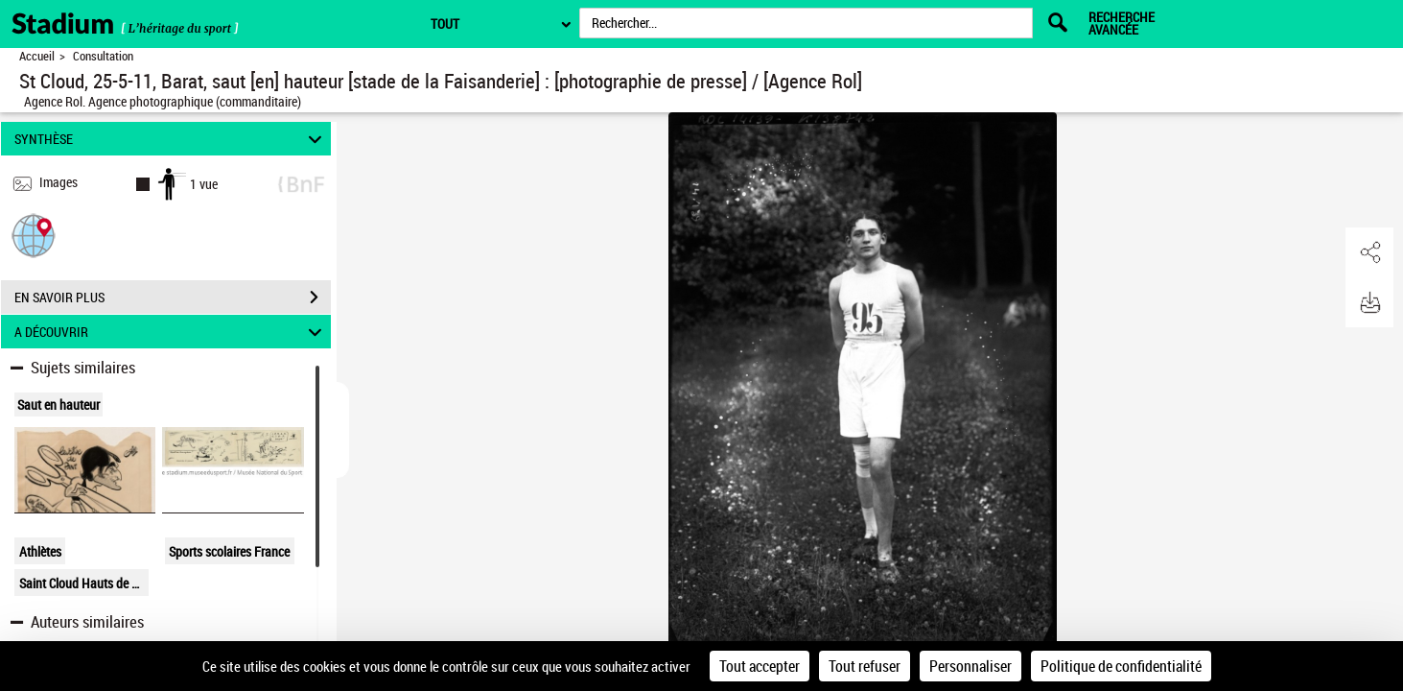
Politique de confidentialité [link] (1121, 666)
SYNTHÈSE (170, 138)
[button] (34, 235)
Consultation (103, 56)
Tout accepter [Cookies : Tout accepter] (759, 666)
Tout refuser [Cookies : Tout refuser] (864, 666)
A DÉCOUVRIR (170, 331)
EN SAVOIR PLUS (172, 297)
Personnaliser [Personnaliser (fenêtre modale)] (970, 666)
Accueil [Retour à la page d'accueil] (37, 56)
